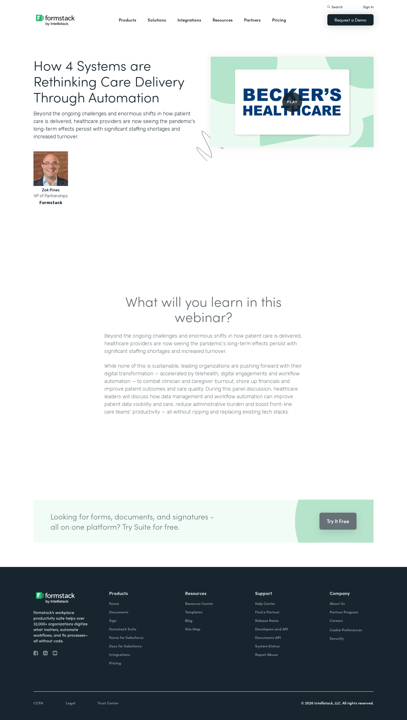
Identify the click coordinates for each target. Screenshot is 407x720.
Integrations (189, 20)
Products (127, 20)
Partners (252, 20)
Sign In (368, 6)
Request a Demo (350, 20)
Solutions (157, 20)
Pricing (279, 20)
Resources (223, 20)
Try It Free (338, 527)
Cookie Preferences (346, 629)
